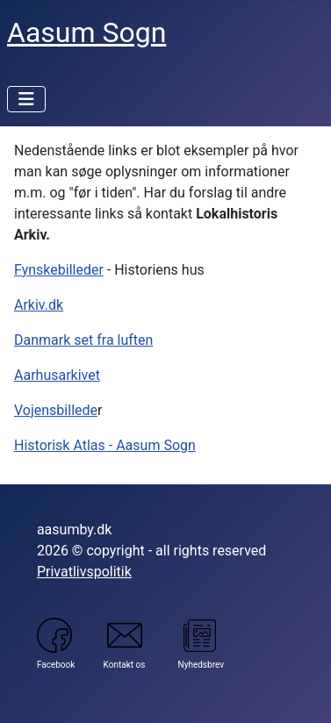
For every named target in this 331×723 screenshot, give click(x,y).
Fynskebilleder (59, 269)
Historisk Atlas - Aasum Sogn (105, 445)
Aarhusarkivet (57, 375)
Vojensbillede (55, 410)
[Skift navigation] (26, 99)
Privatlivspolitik (84, 571)
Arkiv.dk (38, 305)
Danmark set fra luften (83, 340)
